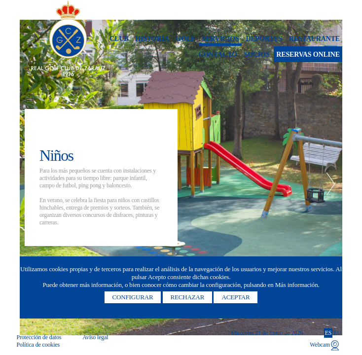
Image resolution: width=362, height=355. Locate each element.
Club (118, 38)
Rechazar (188, 297)
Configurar (132, 297)
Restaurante (314, 38)
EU (337, 332)
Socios (256, 54)
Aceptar (235, 297)
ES (328, 332)
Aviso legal (95, 337)
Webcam (320, 344)
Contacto (217, 54)
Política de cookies (38, 344)
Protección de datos (38, 337)
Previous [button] (31, 184)
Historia (152, 38)
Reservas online (308, 54)
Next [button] (330, 184)
